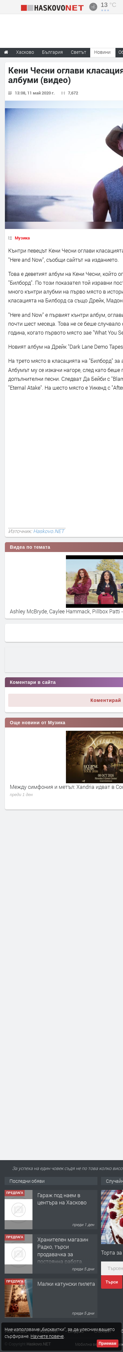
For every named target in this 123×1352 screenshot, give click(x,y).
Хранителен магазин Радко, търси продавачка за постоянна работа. (62, 1250)
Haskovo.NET (48, 531)
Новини (102, 52)
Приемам (107, 1343)
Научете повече (47, 1336)
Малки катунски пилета (66, 1283)
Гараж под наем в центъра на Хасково (62, 1199)
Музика (22, 238)
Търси (112, 1282)
